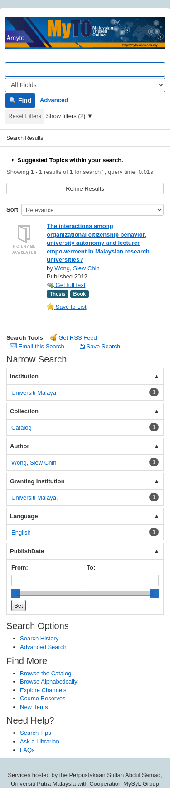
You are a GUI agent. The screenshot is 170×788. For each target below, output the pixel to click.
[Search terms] (85, 69)
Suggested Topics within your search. (66, 160)
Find (20, 100)
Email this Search (38, 346)
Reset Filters (24, 116)
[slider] (15, 593)
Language (24, 516)
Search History (39, 638)
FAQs (27, 750)
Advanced (54, 100)
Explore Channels (43, 690)
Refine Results (85, 188)
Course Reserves (42, 698)
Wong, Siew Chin (76, 268)
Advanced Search (43, 647)
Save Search (100, 346)
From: (19, 567)
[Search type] (85, 85)
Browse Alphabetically (48, 681)
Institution (24, 376)
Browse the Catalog (45, 673)
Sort (12, 209)
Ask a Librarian (39, 741)
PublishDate (27, 551)
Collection (24, 411)
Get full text (66, 285)
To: (91, 567)
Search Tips (35, 732)
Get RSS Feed (73, 337)
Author (19, 446)
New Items (34, 707)
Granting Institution (37, 481)
